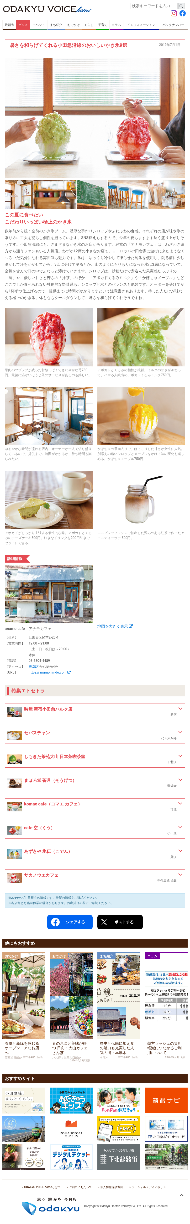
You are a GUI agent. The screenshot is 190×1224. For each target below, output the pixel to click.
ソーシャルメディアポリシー (150, 1187)
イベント (38, 25)
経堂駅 (34, 667)
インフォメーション (141, 25)
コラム (116, 25)
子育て (102, 25)
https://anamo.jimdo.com (50, 672)
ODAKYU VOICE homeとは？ (42, 1187)
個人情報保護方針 (111, 1187)
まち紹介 (56, 25)
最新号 (9, 25)
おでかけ (73, 25)
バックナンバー (173, 25)
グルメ (23, 25)
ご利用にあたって (80, 1187)
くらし (89, 25)
